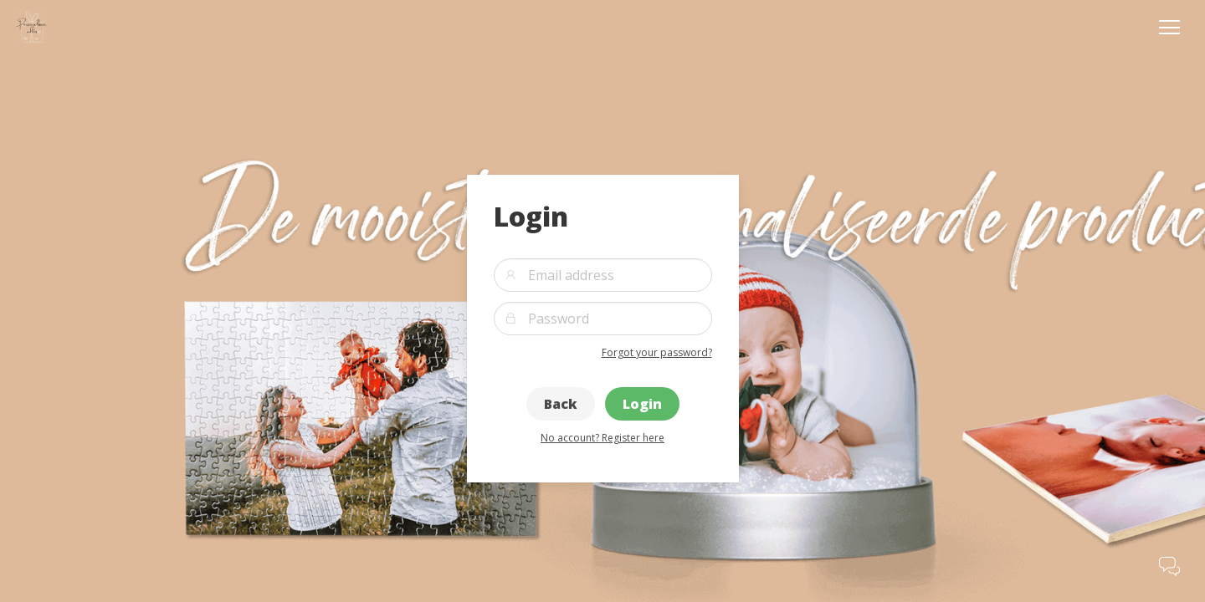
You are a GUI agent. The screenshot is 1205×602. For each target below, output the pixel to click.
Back (560, 404)
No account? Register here (602, 438)
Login (642, 404)
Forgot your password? (657, 352)
